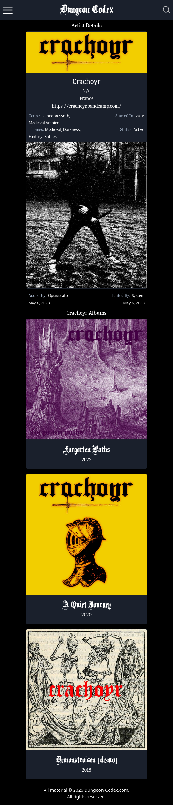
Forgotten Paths (86, 450)
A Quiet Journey (86, 605)
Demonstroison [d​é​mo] (86, 760)
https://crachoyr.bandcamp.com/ (86, 106)
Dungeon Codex (86, 10)
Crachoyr (86, 81)
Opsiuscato (58, 295)
